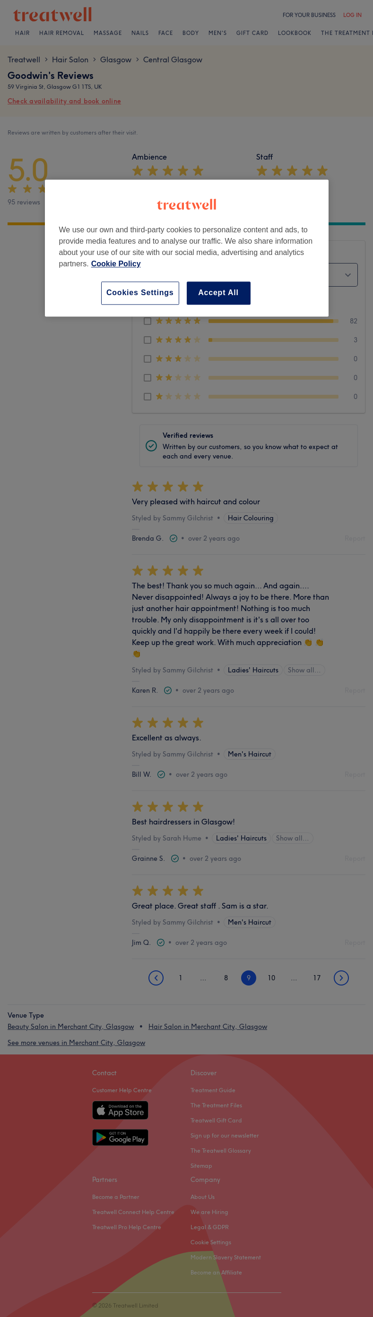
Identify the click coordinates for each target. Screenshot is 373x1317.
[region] (187, 248)
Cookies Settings (140, 293)
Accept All (218, 293)
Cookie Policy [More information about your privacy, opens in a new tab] (116, 264)
